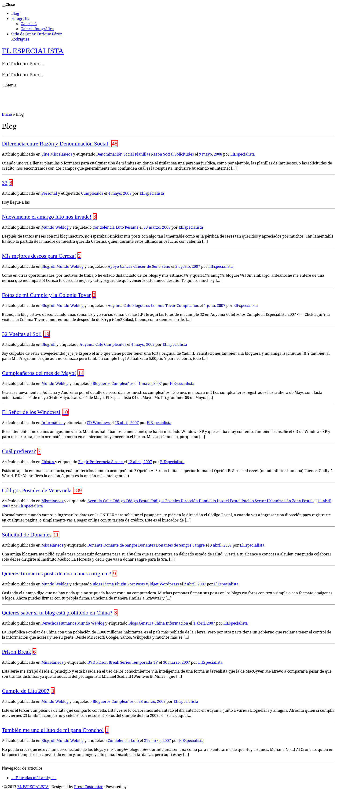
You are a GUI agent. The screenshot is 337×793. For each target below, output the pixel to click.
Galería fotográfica (37, 28)
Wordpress (169, 584)
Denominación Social (115, 154)
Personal (49, 193)
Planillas (143, 154)
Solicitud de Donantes (26, 535)
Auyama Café (120, 305)
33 (4, 183)
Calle (108, 500)
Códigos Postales (165, 500)
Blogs (98, 584)
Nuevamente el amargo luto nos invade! (47, 217)
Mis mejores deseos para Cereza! (39, 256)
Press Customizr (88, 786)
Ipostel (223, 500)
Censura (146, 623)
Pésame (132, 227)
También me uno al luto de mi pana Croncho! (53, 730)
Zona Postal (303, 500)
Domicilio (208, 500)
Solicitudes (185, 154)
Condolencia (104, 227)
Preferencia (100, 461)
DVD (91, 662)
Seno (166, 266)
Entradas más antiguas (33, 777)
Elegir (84, 461)
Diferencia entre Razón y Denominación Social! (56, 144)
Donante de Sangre (120, 545)
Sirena (117, 461)
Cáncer (126, 266)
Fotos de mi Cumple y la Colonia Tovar (46, 295)
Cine (45, 154)
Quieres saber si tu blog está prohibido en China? (57, 613)
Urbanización (279, 500)
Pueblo (248, 500)
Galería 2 (29, 23)
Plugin (121, 584)
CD (90, 422)
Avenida (95, 500)
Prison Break (16, 652)
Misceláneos (61, 154)
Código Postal (138, 500)
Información (177, 623)
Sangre (199, 545)
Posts (141, 584)
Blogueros (141, 305)
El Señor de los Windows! (31, 412)
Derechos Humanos (59, 623)
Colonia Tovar (164, 305)
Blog (15, 13)
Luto (120, 227)
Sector (261, 500)
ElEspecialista (242, 154)
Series (126, 662)
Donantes (147, 545)
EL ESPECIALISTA (33, 51)
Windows (101, 422)
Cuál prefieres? (19, 451)
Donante (95, 545)
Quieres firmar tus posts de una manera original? (56, 573)
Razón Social (163, 154)
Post (131, 584)
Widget (153, 584)
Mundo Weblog (55, 227)
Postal (236, 500)
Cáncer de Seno (147, 266)
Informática (52, 422)
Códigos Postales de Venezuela (37, 490)
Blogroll (48, 266)
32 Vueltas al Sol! (22, 334)
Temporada (142, 662)
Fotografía (20, 18)
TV (156, 662)
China (160, 623)
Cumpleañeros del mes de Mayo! (39, 373)
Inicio (7, 114)
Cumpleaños (92, 193)
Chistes (48, 461)
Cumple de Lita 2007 (25, 691)
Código (119, 500)
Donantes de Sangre (174, 545)
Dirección (190, 500)
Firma (109, 584)
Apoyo (114, 266)
